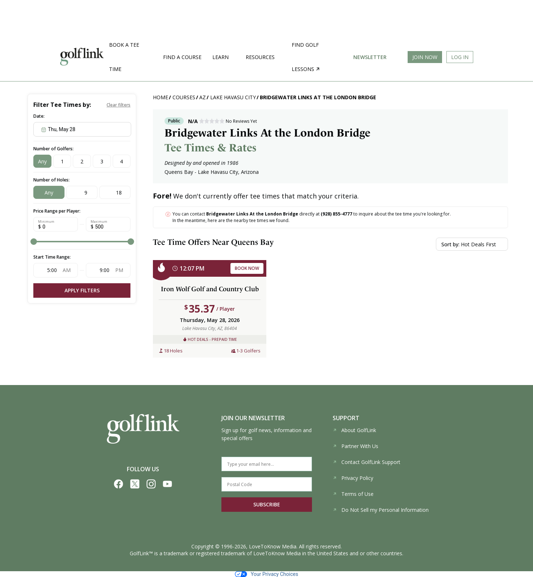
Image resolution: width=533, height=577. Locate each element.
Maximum (99, 221)
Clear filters (118, 105)
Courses (183, 97)
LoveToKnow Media (272, 546)
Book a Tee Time (124, 56)
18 (119, 192)
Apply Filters (82, 290)
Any (42, 161)
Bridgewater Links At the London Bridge (318, 97)
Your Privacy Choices (266, 574)
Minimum (46, 221)
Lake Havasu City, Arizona (228, 171)
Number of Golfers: (53, 149)
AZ (202, 97)
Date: (39, 116)
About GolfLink (354, 430)
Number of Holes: (51, 180)
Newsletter (370, 57)
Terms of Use (353, 493)
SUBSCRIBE (266, 504)
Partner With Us (355, 446)
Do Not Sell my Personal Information (381, 509)
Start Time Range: (52, 257)
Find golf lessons (306, 56)
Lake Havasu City (233, 97)
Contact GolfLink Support (366, 462)
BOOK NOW (247, 268)
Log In (460, 57)
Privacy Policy (353, 477)
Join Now (424, 57)
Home (160, 97)
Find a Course (182, 57)
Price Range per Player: (56, 211)
